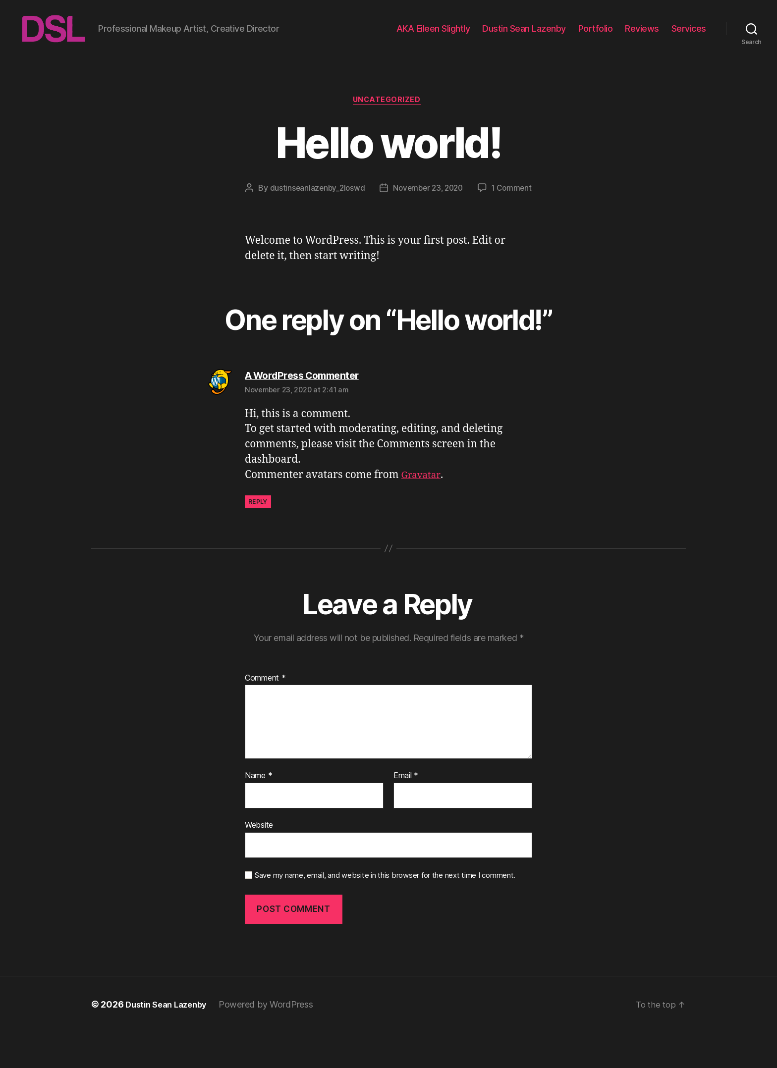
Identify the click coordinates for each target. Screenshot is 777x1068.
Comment (265, 713)
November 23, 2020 (463, 205)
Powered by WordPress (273, 1040)
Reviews (642, 36)
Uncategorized (388, 116)
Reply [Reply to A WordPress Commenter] (258, 537)
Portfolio (595, 36)
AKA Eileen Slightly (433, 36)
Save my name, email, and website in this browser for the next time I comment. (385, 911)
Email (405, 811)
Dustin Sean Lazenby (524, 36)
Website (259, 860)
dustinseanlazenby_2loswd (349, 205)
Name (258, 811)
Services (688, 36)
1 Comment (396, 223)
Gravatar (422, 510)
